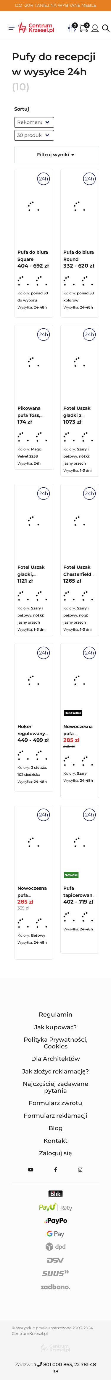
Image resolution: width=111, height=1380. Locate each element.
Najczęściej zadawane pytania (55, 1087)
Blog (56, 1128)
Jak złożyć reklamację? (55, 1071)
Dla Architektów (55, 1058)
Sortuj (21, 109)
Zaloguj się (55, 1153)
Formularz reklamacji (56, 1115)
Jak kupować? (55, 1027)
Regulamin (56, 1014)
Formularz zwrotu (55, 1103)
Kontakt (55, 1140)
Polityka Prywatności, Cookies (56, 1043)
